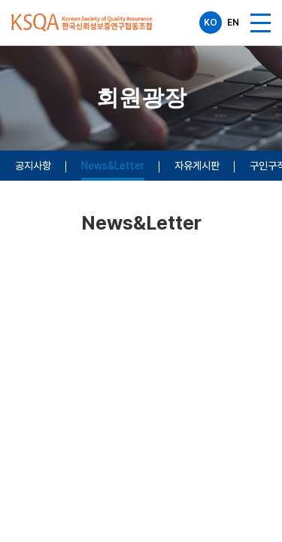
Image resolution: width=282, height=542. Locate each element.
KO (210, 22)
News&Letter (112, 166)
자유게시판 (197, 166)
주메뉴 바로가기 (0, 0)
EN (233, 22)
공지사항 (33, 166)
